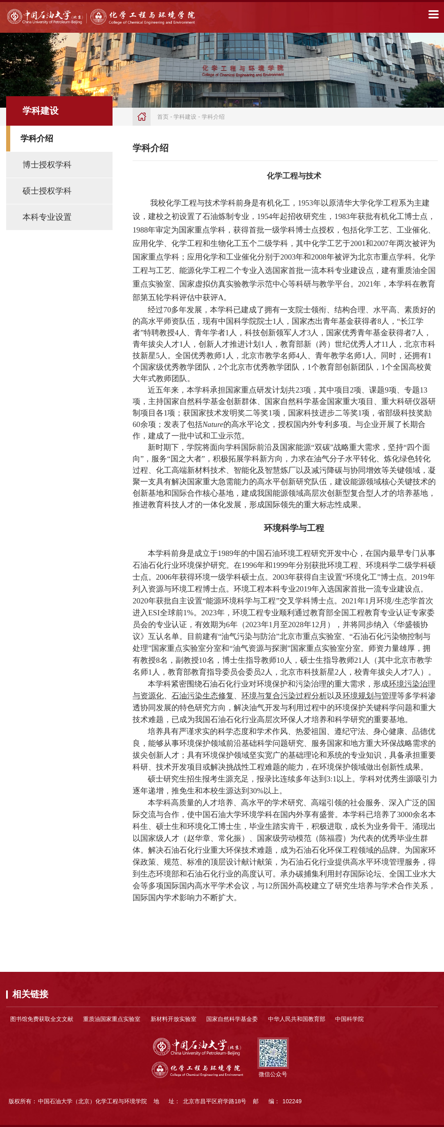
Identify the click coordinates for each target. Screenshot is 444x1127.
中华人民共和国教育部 (296, 1019)
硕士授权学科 (47, 190)
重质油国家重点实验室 (111, 1019)
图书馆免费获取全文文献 (41, 1019)
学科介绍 (36, 138)
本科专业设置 (47, 216)
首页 (163, 116)
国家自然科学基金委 (232, 1019)
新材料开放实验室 (173, 1019)
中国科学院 (349, 1019)
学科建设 (185, 116)
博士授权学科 (47, 164)
